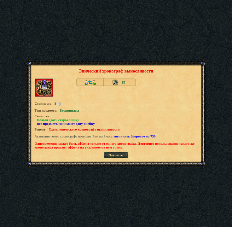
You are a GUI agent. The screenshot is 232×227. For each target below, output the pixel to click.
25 (123, 82)
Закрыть (116, 155)
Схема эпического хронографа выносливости (84, 129)
